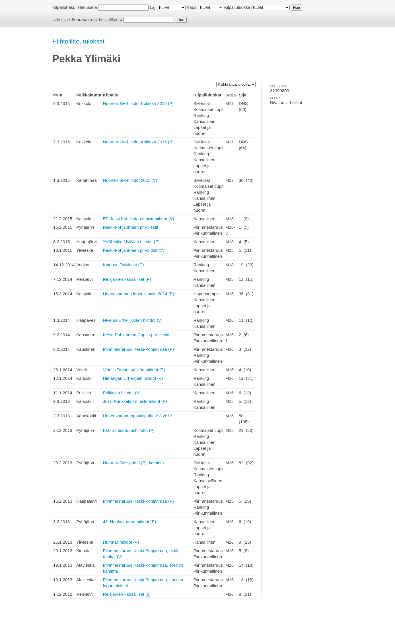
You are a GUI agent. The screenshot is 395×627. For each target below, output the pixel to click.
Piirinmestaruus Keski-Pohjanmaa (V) (138, 501)
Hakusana (87, 7)
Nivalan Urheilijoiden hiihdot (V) (132, 320)
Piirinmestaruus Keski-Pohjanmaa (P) (138, 349)
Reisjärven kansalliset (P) (127, 279)
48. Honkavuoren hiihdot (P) (129, 521)
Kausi (192, 7)
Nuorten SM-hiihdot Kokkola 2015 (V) (138, 141)
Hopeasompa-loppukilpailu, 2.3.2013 (137, 415)
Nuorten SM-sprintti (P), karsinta (133, 462)
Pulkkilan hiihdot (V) (122, 392)
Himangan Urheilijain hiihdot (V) (133, 378)
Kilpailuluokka (237, 7)
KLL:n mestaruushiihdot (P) (129, 430)
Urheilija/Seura (108, 19)
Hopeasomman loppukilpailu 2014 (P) (138, 293)
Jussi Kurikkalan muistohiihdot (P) (135, 401)
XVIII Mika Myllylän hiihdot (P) (131, 241)
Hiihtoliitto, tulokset (78, 41)
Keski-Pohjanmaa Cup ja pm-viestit (136, 334)
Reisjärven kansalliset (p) (127, 594)
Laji (153, 7)
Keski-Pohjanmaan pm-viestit (130, 227)
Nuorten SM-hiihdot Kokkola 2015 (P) (138, 103)
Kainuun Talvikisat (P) (123, 264)
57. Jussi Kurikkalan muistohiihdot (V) (138, 218)
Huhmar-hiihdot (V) (121, 542)
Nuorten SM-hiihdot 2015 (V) (130, 180)
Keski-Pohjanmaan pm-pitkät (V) (133, 250)
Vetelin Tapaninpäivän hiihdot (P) (134, 369)
